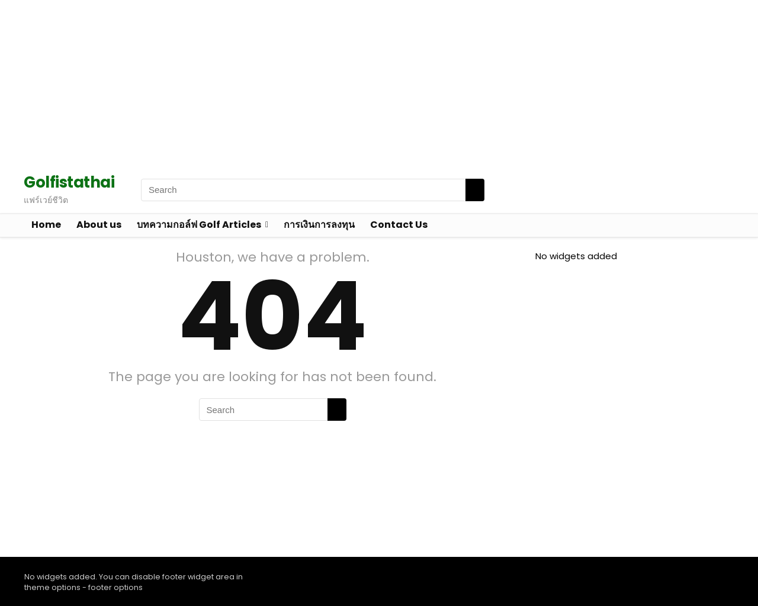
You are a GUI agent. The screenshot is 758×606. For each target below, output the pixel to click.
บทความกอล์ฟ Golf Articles (199, 224)
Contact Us (399, 224)
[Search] (474, 190)
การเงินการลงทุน (319, 224)
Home (46, 224)
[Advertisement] (355, 83)
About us (98, 224)
